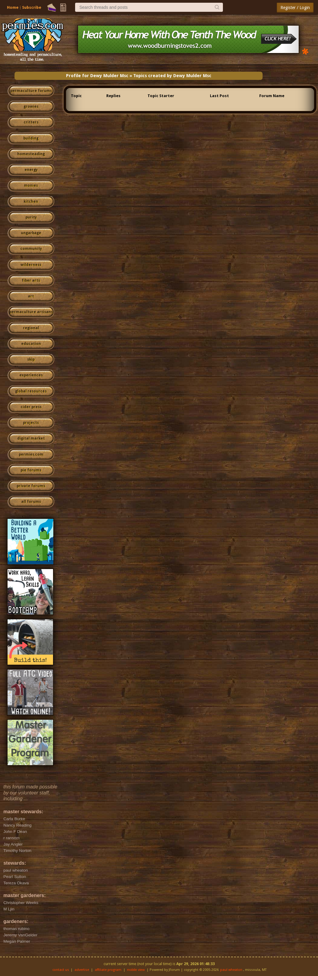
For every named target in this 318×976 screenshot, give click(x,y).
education (31, 344)
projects (31, 423)
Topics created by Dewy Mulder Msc (172, 75)
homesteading (31, 154)
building (30, 138)
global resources (31, 391)
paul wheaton (231, 970)
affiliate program (108, 970)
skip (31, 359)
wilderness (31, 265)
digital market (31, 438)
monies (31, 185)
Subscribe (31, 7)
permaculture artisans (31, 312)
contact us (60, 970)
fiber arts (31, 280)
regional (31, 328)
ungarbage (31, 233)
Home (12, 7)
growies (31, 106)
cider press (31, 407)
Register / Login (295, 7)
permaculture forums (31, 91)
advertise (82, 970)
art (31, 296)
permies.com (31, 454)
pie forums (31, 470)
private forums (31, 486)
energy (31, 170)
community (31, 249)
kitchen (31, 201)
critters (31, 122)
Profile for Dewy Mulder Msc (97, 75)
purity (31, 217)
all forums (31, 501)
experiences (31, 375)
